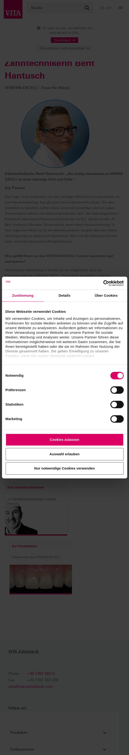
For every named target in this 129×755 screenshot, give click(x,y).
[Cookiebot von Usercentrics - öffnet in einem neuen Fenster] (103, 283)
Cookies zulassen (64, 440)
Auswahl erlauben (64, 454)
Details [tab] (64, 295)
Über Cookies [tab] (106, 295)
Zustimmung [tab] (22, 295)
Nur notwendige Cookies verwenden (64, 468)
